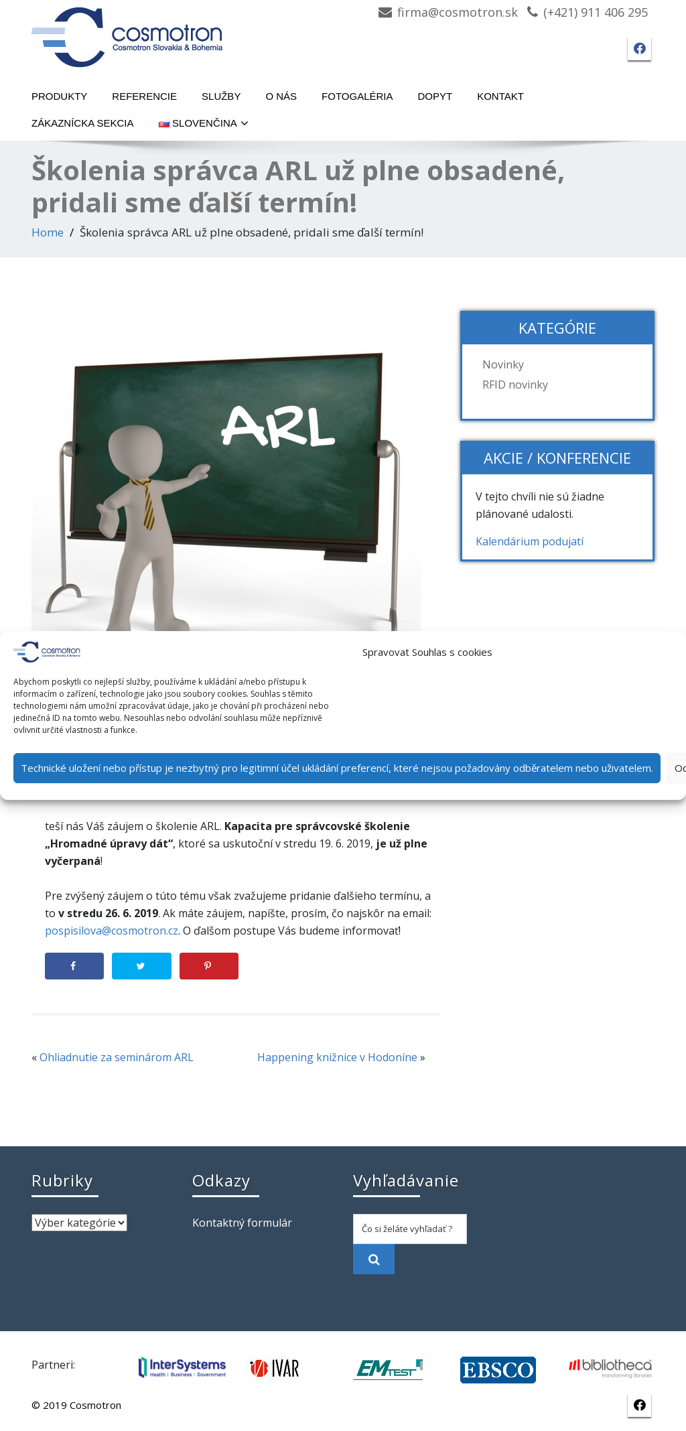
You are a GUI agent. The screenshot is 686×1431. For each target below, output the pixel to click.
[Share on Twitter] (141, 966)
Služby (221, 96)
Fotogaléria (357, 96)
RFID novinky (515, 384)
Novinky (503, 364)
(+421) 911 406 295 (595, 12)
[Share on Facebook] (74, 966)
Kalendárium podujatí (530, 541)
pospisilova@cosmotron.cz (111, 930)
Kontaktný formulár (242, 1222)
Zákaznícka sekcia (82, 123)
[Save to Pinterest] (209, 966)
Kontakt (500, 96)
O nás (281, 96)
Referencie (144, 96)
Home (47, 232)
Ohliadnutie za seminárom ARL (117, 1057)
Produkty (59, 96)
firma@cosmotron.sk (457, 12)
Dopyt (435, 96)
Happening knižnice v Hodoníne (337, 1057)
